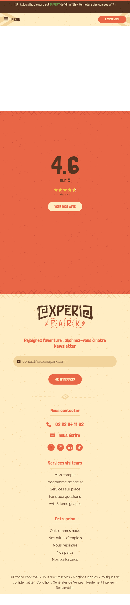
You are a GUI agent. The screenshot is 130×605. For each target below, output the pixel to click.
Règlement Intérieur (100, 582)
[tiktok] (79, 447)
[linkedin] (69, 447)
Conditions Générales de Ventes (60, 582)
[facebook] (51, 447)
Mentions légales (85, 577)
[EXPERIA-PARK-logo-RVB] (65, 307)
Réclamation (65, 588)
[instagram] (60, 447)
